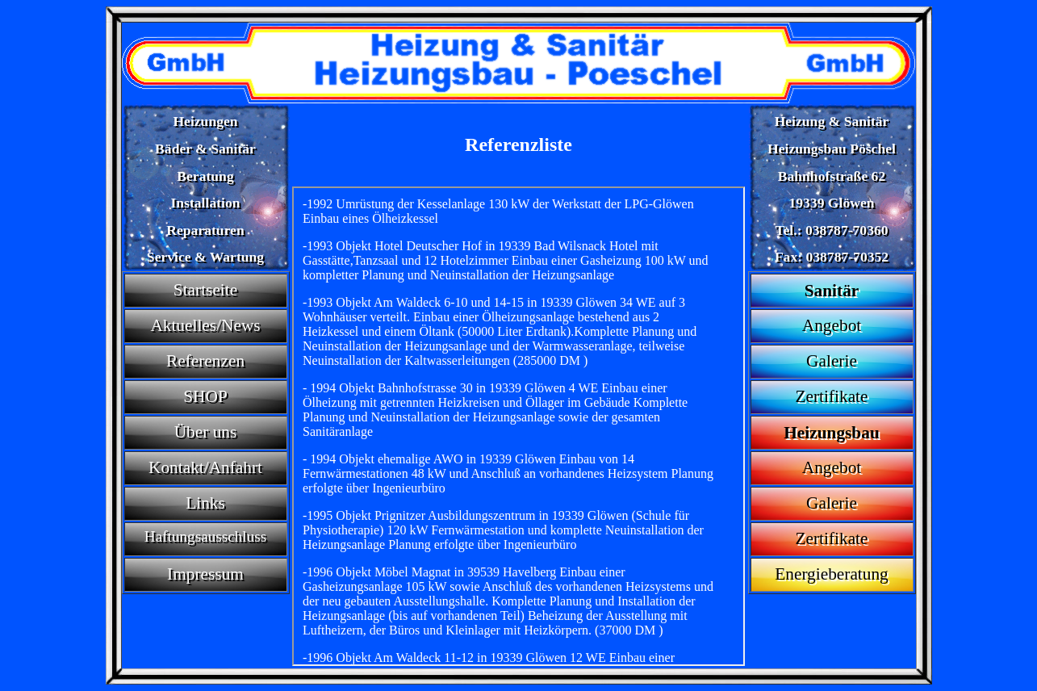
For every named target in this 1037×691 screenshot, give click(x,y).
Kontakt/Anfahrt (205, 467)
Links (205, 503)
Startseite (205, 289)
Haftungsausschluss (205, 536)
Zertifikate (832, 396)
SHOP (205, 396)
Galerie (831, 361)
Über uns (205, 432)
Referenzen (205, 361)
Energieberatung (832, 574)
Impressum (205, 574)
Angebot (831, 325)
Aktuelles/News (205, 325)
